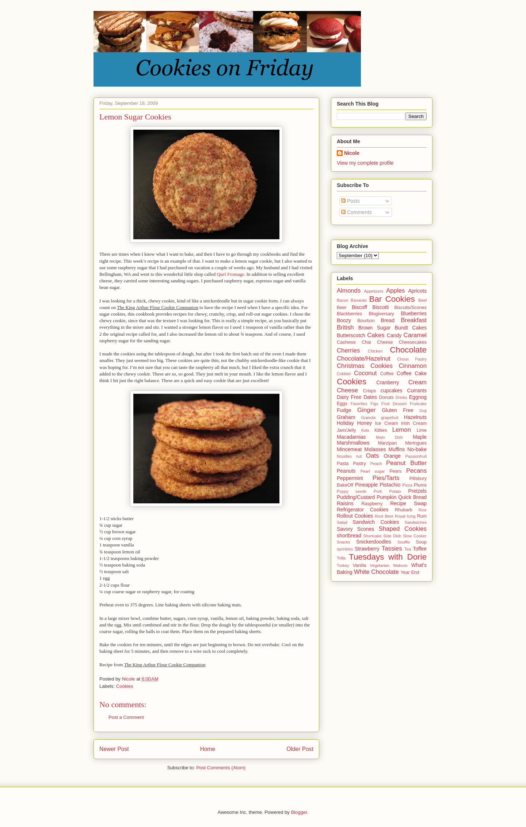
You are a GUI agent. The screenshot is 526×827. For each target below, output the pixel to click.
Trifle (341, 558)
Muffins (396, 449)
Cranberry (387, 382)
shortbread (349, 535)
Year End (410, 572)
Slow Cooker (415, 536)
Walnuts (400, 565)
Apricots (417, 291)
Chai (366, 342)
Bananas (359, 300)
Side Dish (392, 536)
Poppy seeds (351, 491)
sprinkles (345, 549)
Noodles (344, 456)
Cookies (124, 686)
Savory (345, 529)
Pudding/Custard (356, 497)
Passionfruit (416, 456)
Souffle (403, 542)
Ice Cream (386, 423)
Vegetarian (380, 565)
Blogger (299, 812)
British (345, 327)
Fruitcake (418, 403)
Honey (364, 423)
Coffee (387, 373)
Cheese (385, 342)
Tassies (392, 548)
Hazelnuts (415, 417)
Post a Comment (126, 717)
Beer (342, 307)
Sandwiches (416, 522)
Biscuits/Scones (410, 307)
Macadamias (351, 437)
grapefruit (389, 417)
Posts (350, 201)
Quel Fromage (230, 274)
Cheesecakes (413, 342)
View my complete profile (365, 163)
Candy (394, 335)
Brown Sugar (374, 328)
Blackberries (349, 313)
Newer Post (114, 749)
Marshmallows (353, 443)
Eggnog (418, 397)
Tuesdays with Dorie (388, 556)
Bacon (342, 300)
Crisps (369, 390)
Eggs (342, 403)
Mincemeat (349, 449)
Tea (407, 549)
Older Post (299, 749)
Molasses (375, 449)
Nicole (351, 153)
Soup (421, 542)
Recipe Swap (408, 503)
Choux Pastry (412, 359)
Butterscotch (351, 335)
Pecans (416, 470)
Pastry (359, 463)
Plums (420, 485)
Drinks (401, 397)
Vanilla (359, 565)
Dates (370, 397)
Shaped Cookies (403, 528)
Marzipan (387, 443)
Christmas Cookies (365, 365)
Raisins (345, 503)
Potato (395, 491)
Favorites (359, 403)
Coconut (365, 373)
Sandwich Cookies (375, 522)
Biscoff (359, 307)
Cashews (346, 342)
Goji (423, 410)
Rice (423, 510)
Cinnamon (413, 365)
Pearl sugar (373, 471)
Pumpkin (386, 497)
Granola (368, 417)
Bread (387, 320)
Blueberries (414, 313)
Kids (365, 430)
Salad (342, 522)
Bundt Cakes (410, 328)
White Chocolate (376, 571)
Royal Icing (405, 516)
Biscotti (380, 307)
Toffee (420, 549)
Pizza (407, 485)
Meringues (416, 443)
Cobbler (344, 373)
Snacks (343, 542)
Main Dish (389, 437)
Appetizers (373, 291)
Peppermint (350, 478)
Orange (392, 456)
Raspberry (371, 503)
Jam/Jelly (346, 430)
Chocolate (408, 349)
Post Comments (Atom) (220, 767)
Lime (422, 430)
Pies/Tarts (386, 478)
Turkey (343, 565)
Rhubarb (403, 509)
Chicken (375, 351)
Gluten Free (397, 410)
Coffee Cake (412, 373)
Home (208, 749)
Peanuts (346, 471)
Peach (376, 463)
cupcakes (391, 390)
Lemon (401, 429)
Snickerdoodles (373, 542)
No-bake (417, 449)
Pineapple (366, 485)
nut (359, 456)
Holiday (345, 423)
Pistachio (390, 485)
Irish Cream (414, 423)
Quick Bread (412, 497)
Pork (378, 491)
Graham (346, 417)
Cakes (376, 335)
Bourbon (366, 320)
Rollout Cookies (355, 516)
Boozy (344, 320)
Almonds (349, 290)
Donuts (386, 397)
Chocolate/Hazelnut (363, 358)
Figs (374, 403)
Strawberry (367, 549)
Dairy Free (349, 397)
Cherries (348, 350)
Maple (420, 437)
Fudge (344, 410)
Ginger (366, 410)
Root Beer (384, 516)
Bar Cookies (392, 299)
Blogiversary (381, 313)
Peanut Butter (406, 463)
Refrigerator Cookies (363, 509)
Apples (395, 290)
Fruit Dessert (394, 403)
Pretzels (417, 491)
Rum (422, 516)
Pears (395, 471)
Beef (422, 300)
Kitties (380, 430)
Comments (356, 212)
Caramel (415, 335)
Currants (417, 390)
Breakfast (414, 320)
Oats (372, 455)
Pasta (342, 463)
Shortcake (372, 536)
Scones (365, 529)
